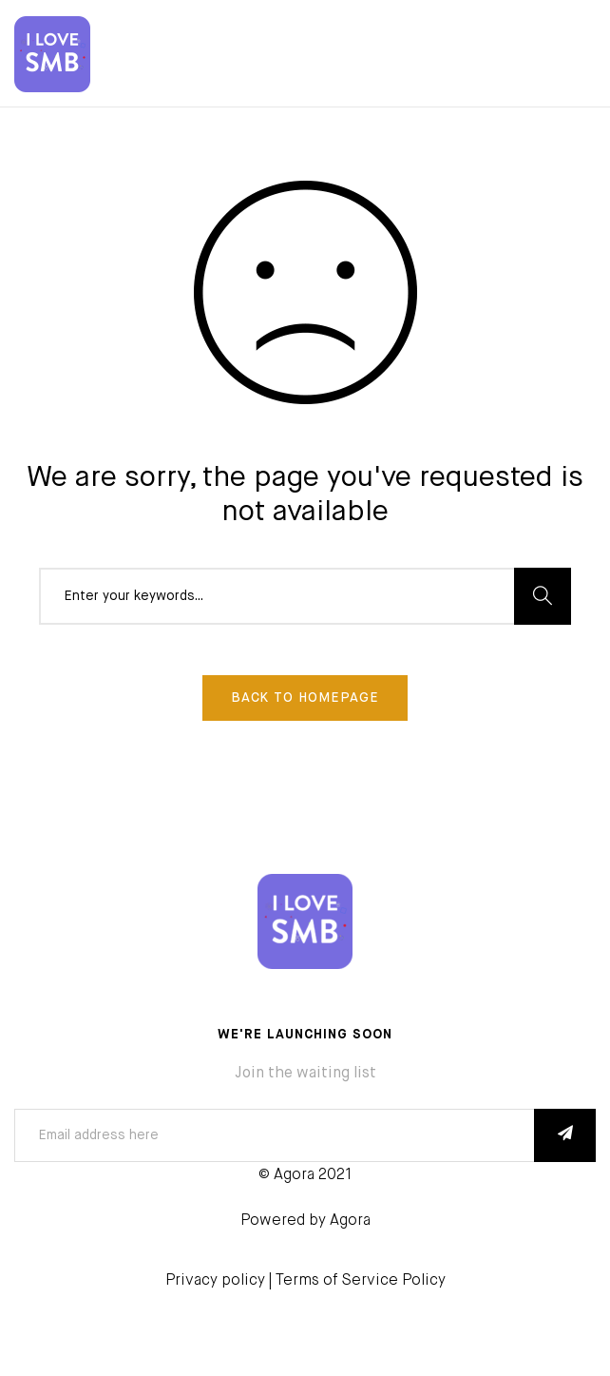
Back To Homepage (305, 698)
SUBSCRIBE (565, 1135)
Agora (350, 1221)
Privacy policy (215, 1281)
